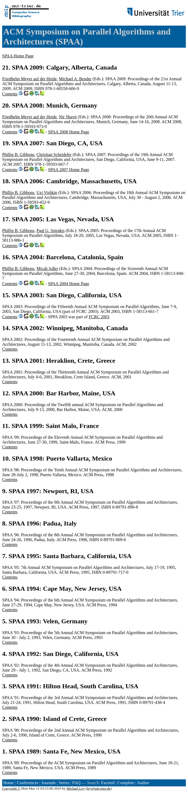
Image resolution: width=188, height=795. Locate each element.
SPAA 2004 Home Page (68, 283)
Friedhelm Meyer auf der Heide (29, 79)
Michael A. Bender (75, 79)
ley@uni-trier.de (98, 788)
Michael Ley (76, 788)
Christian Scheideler (54, 154)
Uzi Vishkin (47, 192)
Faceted (107, 782)
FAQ (76, 782)
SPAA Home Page (18, 56)
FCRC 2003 (99, 316)
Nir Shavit (68, 117)
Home (8, 782)
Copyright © (11, 788)
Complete (125, 782)
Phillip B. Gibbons (18, 154)
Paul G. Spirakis (51, 230)
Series (64, 782)
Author (143, 782)
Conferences (27, 782)
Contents (10, 94)
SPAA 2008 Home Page (68, 132)
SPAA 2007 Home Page (68, 169)
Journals (48, 782)
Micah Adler (47, 268)
